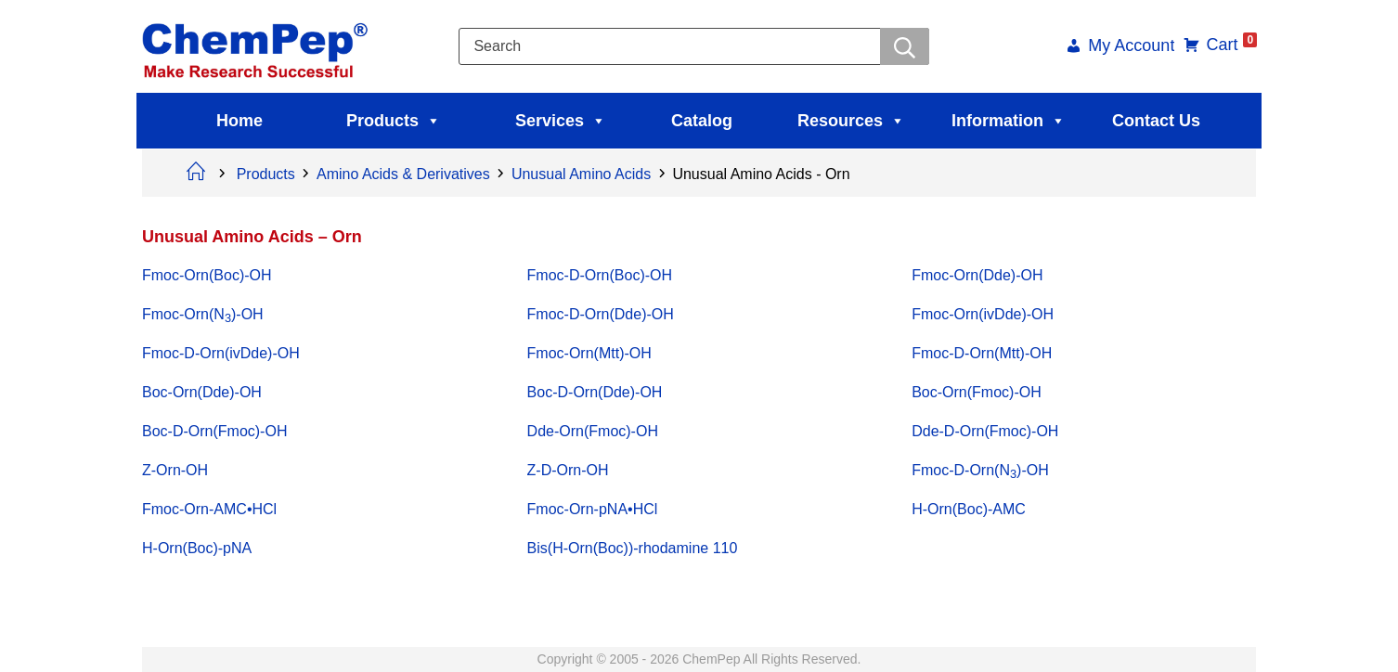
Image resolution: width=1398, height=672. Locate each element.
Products (393, 121)
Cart (1229, 44)
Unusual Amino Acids (581, 174)
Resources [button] (851, 121)
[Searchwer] (904, 46)
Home (239, 120)
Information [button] (1008, 121)
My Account (1129, 46)
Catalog (701, 120)
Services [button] (560, 121)
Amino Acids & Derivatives (403, 174)
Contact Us (1156, 120)
